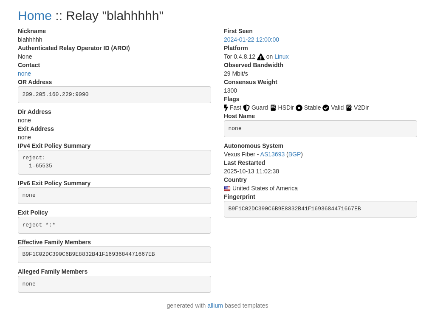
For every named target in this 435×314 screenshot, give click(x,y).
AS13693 (272, 154)
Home (35, 15)
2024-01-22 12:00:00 (251, 39)
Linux (281, 56)
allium (215, 305)
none (24, 73)
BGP (294, 154)
